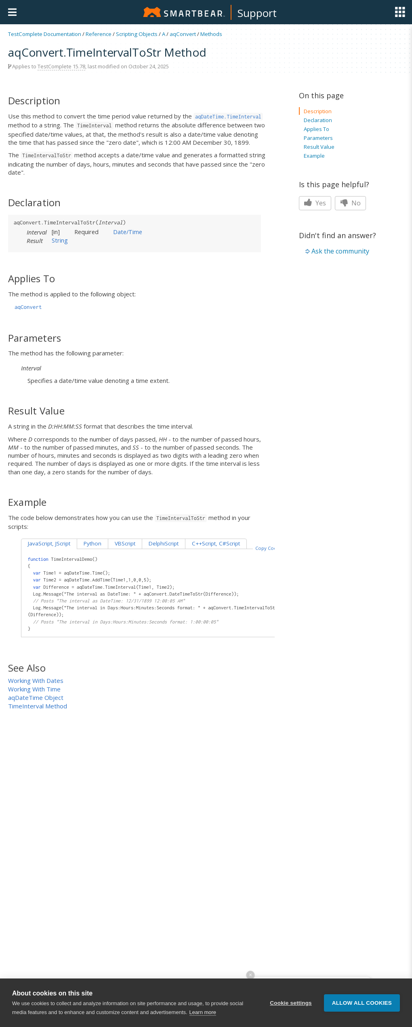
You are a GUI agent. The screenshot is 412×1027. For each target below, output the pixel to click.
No (350, 203)
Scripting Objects (137, 34)
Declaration (318, 120)
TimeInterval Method (37, 706)
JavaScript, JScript (49, 543)
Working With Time (34, 689)
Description (318, 111)
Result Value (319, 146)
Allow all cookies (362, 1003)
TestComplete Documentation (44, 34)
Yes (315, 203)
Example (314, 155)
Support (257, 13)
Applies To (316, 129)
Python (92, 543)
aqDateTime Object (35, 697)
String (60, 240)
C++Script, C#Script (216, 543)
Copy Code (267, 548)
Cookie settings (291, 1003)
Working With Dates (35, 680)
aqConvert (183, 34)
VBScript (125, 543)
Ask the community (340, 251)
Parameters (318, 138)
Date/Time (127, 232)
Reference (98, 34)
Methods (211, 34)
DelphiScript (164, 543)
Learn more (202, 1013)
